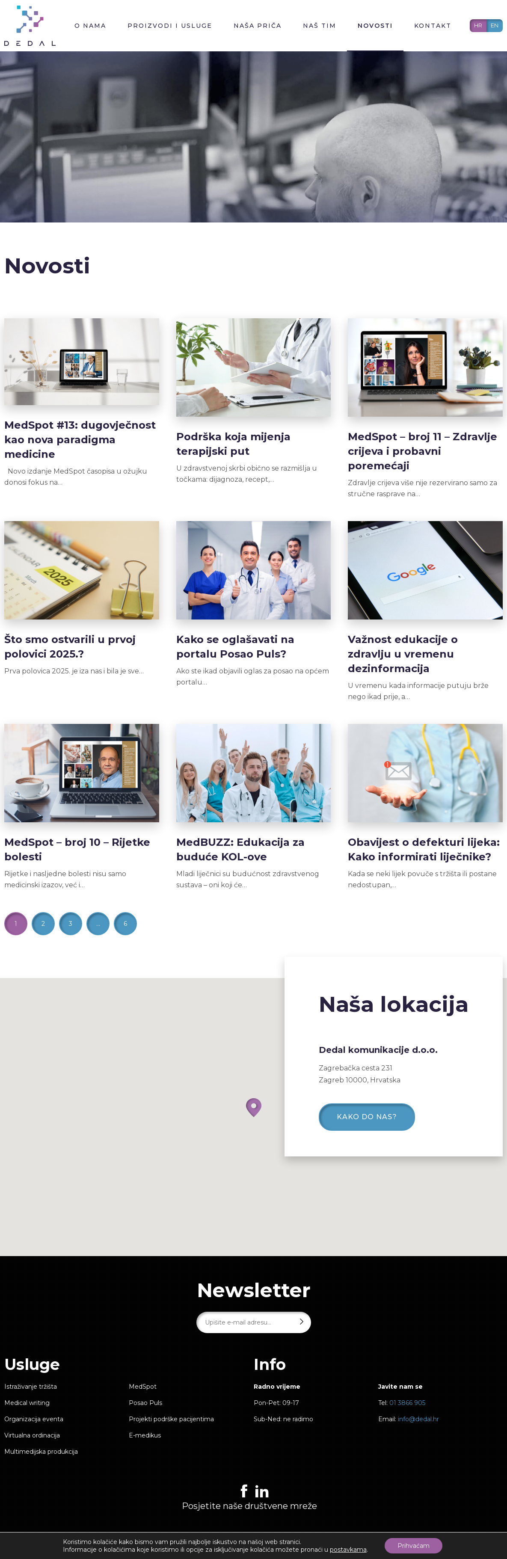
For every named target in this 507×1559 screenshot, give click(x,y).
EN (494, 25)
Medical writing (27, 1403)
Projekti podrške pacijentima (171, 1419)
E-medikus (145, 1435)
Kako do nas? (367, 1117)
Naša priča (258, 26)
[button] (253, 1107)
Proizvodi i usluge (169, 26)
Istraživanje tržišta (30, 1386)
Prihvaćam (413, 1546)
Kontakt (432, 26)
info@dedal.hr (418, 1419)
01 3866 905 (407, 1403)
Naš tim (319, 26)
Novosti (375, 26)
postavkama (348, 1549)
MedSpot (143, 1386)
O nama (90, 26)
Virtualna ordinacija (32, 1435)
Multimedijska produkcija (41, 1451)
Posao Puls (145, 1403)
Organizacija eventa (33, 1419)
